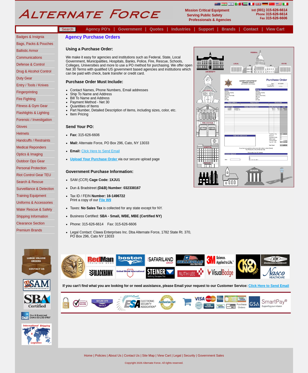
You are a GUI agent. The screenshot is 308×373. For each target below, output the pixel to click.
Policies (100, 355)
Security (189, 355)
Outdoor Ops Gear (30, 161)
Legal (177, 355)
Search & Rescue (29, 182)
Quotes (156, 29)
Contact (250, 29)
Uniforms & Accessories (34, 203)
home (88, 355)
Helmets (22, 134)
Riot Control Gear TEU (33, 175)
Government (130, 29)
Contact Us (131, 355)
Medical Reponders (31, 147)
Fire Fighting (26, 99)
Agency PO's (98, 29)
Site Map (148, 355)
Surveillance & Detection (35, 189)
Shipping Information (32, 216)
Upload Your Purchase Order (94, 159)
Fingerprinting (26, 92)
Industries (180, 29)
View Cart (275, 29)
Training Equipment (31, 196)
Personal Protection (31, 168)
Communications (29, 58)
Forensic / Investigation (34, 120)
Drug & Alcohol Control (33, 71)
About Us (114, 355)
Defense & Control (30, 64)
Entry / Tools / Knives (32, 85)
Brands (228, 29)
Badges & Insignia (30, 37)
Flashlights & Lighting (32, 113)
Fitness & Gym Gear (32, 106)
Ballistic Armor (27, 51)
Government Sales (211, 355)
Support (206, 29)
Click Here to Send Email (100, 151)
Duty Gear (24, 78)
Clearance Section (30, 223)
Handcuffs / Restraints (33, 140)
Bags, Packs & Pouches (34, 44)
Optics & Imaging (29, 154)
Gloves (21, 127)
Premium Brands (29, 230)
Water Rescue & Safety (34, 210)
